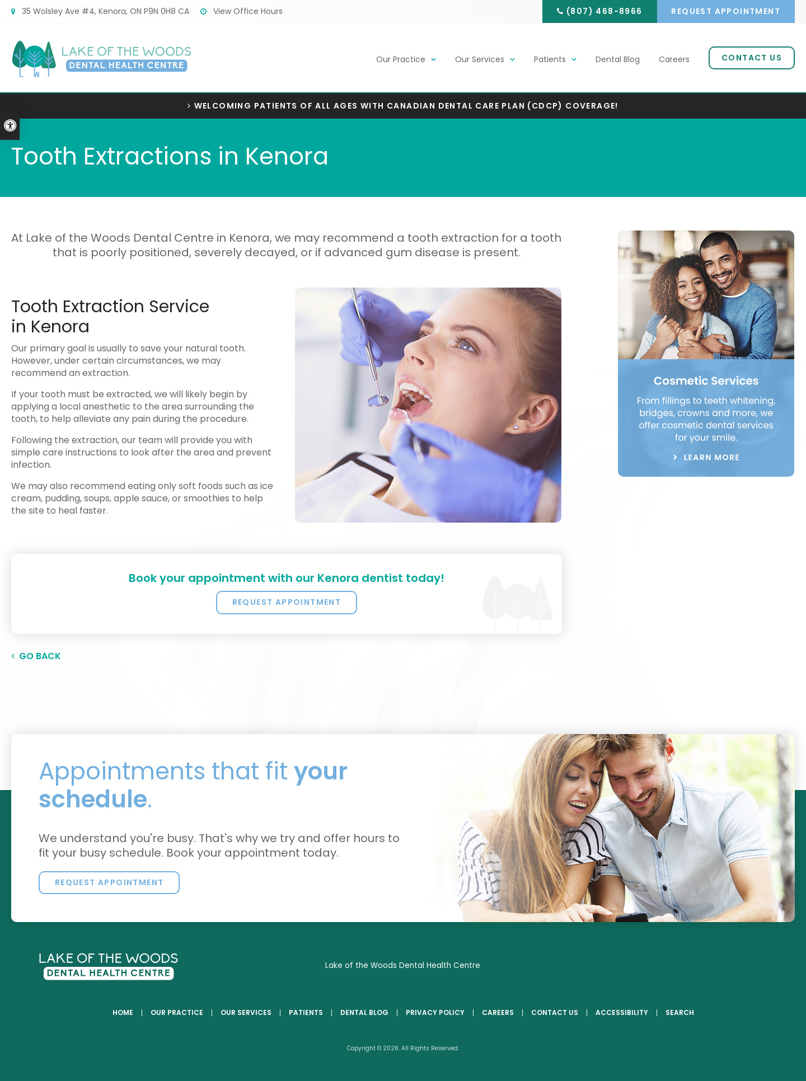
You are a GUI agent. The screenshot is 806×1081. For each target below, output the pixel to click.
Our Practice (400, 59)
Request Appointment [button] (724, 11)
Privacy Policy (435, 1013)
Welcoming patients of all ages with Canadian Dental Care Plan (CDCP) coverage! (406, 106)
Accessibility (622, 1013)
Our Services (479, 59)
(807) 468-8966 (599, 11)
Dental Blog (618, 59)
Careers (674, 59)
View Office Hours (241, 11)
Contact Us (751, 58)
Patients (550, 59)
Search (680, 1013)
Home (123, 1013)
